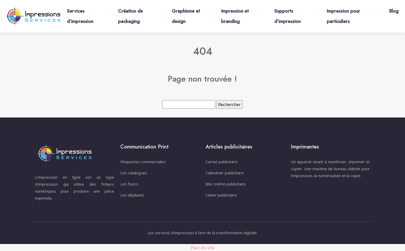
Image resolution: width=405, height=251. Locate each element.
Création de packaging (130, 16)
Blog (394, 11)
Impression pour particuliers (343, 16)
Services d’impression (80, 16)
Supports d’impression (287, 16)
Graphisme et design (186, 16)
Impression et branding (235, 16)
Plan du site (203, 247)
